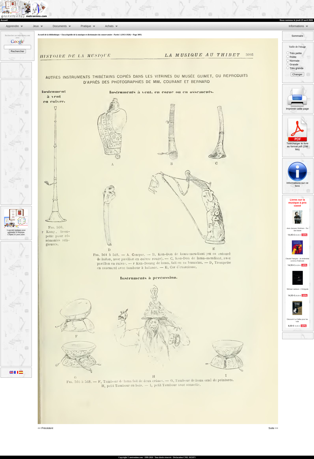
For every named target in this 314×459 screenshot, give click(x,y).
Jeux (36, 26)
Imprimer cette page (297, 107)
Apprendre (12, 26)
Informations (296, 26)
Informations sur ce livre (297, 183)
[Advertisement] (265, 9)
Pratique (86, 26)
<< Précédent (45, 428)
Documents (60, 26)
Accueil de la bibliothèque (48, 35)
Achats (109, 26)
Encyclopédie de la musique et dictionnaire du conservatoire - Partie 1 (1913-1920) (96, 35)
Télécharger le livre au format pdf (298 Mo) (297, 145)
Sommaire (297, 35)
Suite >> (273, 428)
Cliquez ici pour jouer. (16, 234)
